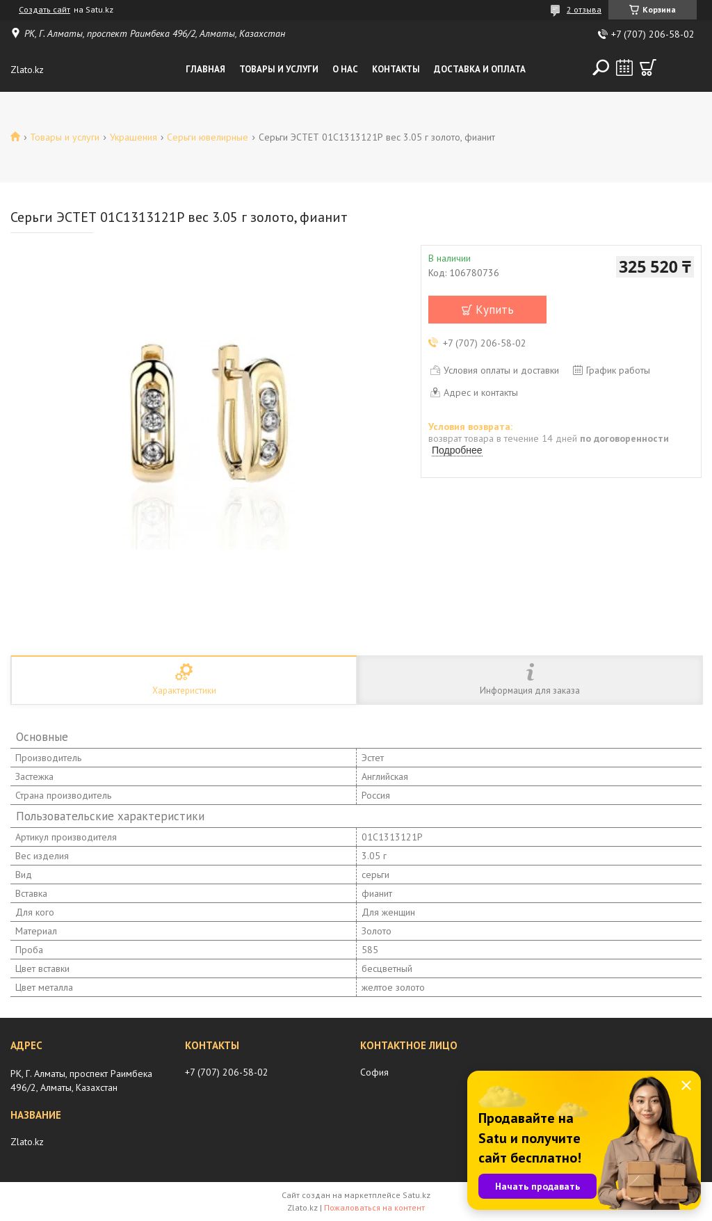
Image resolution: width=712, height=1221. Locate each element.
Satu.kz (416, 1195)
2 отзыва (584, 9)
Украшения (133, 137)
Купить (495, 309)
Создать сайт (44, 10)
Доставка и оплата (480, 69)
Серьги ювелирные (207, 137)
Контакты (396, 69)
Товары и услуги (278, 69)
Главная (205, 69)
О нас (345, 69)
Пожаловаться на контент (374, 1207)
